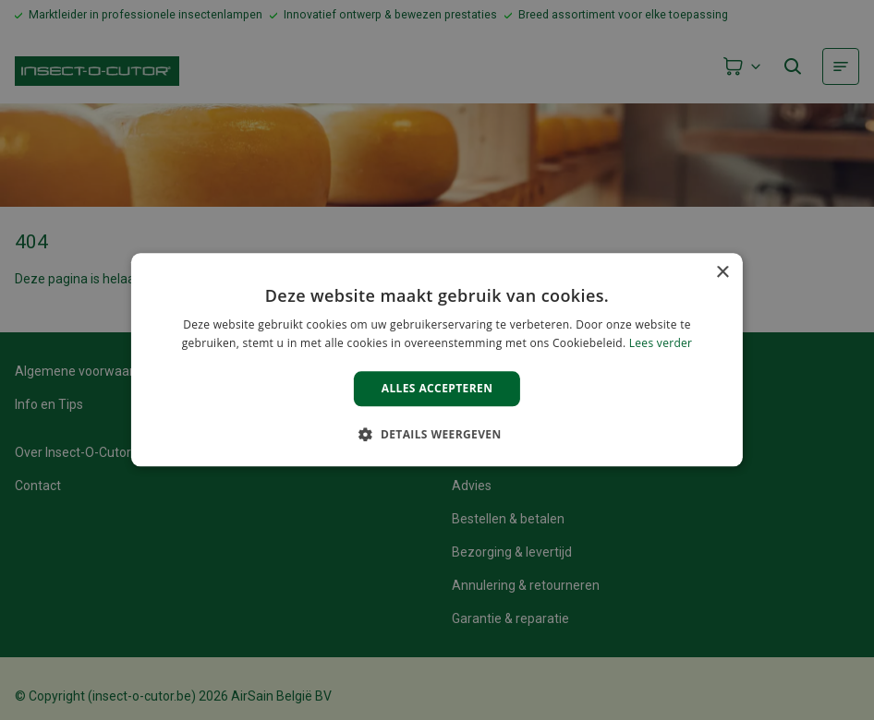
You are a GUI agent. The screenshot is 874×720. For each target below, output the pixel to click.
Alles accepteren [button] (437, 388)
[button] (436, 435)
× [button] (722, 273)
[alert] (437, 360)
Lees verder (661, 344)
